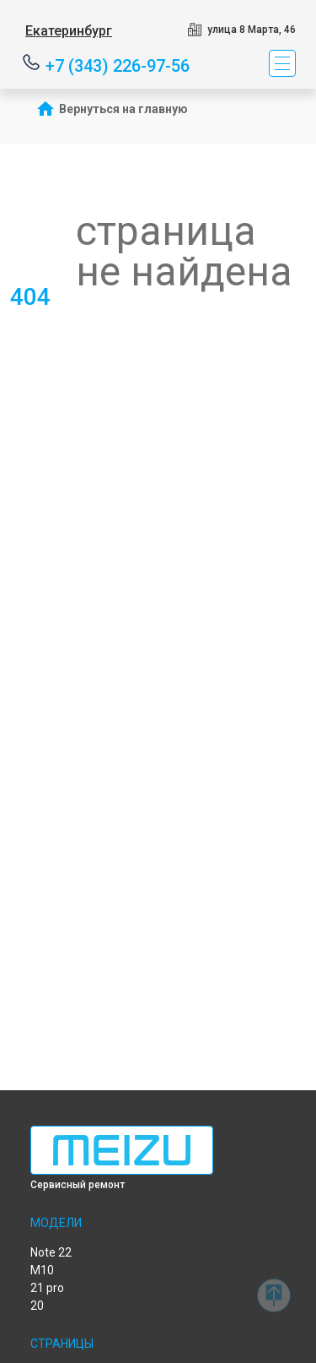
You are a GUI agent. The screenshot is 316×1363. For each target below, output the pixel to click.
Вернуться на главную (123, 109)
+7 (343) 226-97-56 (118, 64)
